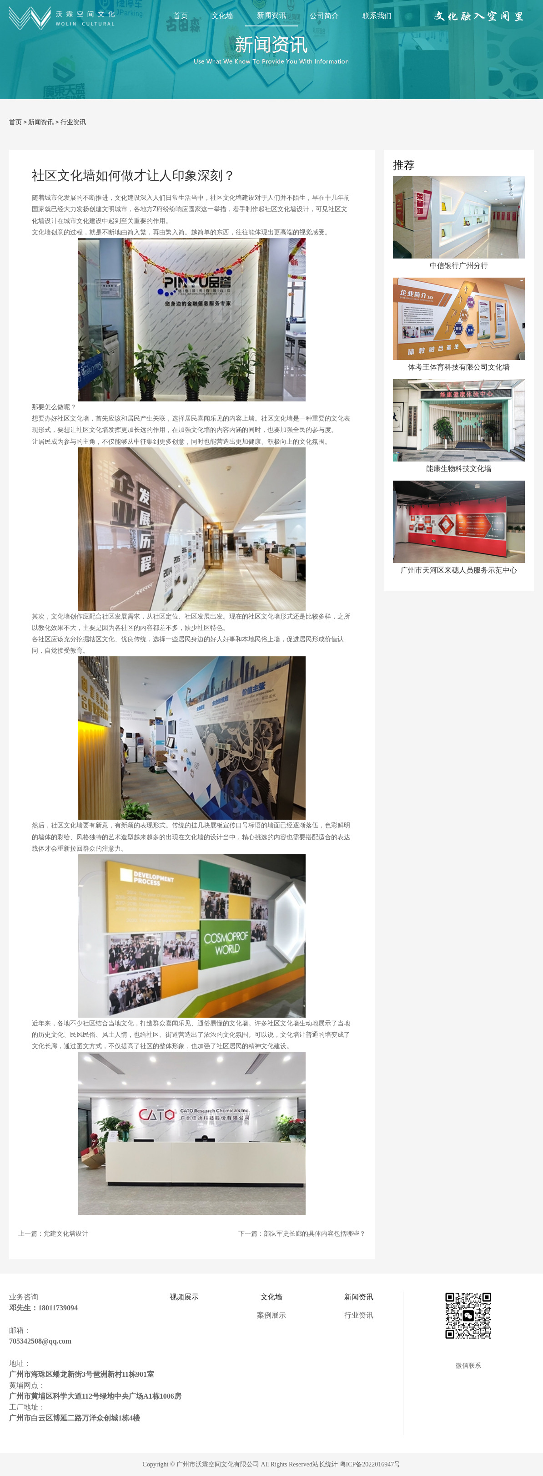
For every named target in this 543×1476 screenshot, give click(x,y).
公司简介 (324, 15)
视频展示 (184, 1297)
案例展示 (271, 1315)
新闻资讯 (271, 15)
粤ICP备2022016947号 (370, 1464)
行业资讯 (73, 122)
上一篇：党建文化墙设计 (53, 1233)
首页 (180, 15)
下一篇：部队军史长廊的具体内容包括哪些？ (302, 1233)
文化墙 (222, 15)
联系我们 (377, 15)
